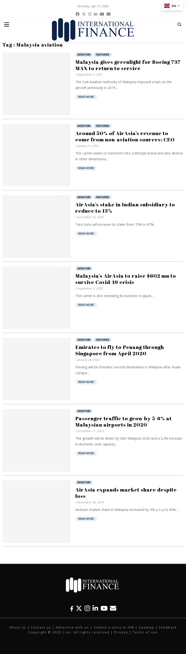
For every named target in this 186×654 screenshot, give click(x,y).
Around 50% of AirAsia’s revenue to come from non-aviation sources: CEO (125, 136)
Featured (102, 54)
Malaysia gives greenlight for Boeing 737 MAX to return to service (128, 65)
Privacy (121, 632)
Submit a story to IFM (114, 627)
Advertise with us (72, 627)
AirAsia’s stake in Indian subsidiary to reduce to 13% (125, 207)
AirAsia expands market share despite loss (126, 492)
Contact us (41, 627)
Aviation (84, 54)
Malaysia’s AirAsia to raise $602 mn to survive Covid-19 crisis (125, 278)
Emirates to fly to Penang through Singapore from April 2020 (119, 350)
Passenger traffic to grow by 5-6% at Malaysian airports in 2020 (123, 421)
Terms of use (145, 632)
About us (17, 627)
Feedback (168, 627)
